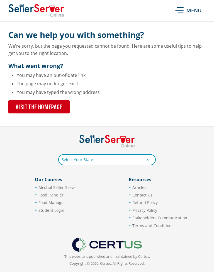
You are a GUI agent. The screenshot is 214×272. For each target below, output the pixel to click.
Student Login (51, 210)
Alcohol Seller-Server (57, 187)
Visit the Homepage (39, 107)
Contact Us (142, 195)
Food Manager (51, 202)
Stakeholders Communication (159, 217)
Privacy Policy (144, 210)
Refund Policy (145, 202)
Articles (139, 187)
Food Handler (51, 195)
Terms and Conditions (153, 225)
